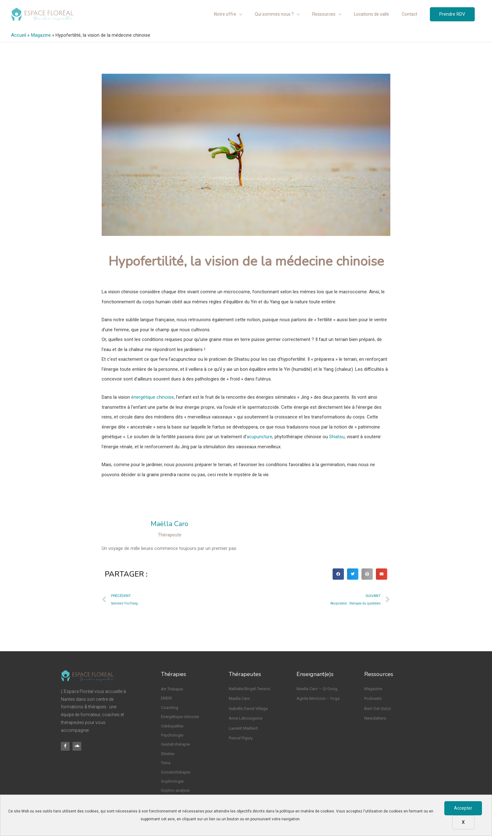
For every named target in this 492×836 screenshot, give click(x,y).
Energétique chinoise (180, 716)
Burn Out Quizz (377, 708)
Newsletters (375, 718)
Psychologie (172, 734)
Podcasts (373, 698)
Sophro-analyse (175, 790)
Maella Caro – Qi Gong (317, 688)
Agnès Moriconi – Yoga (318, 698)
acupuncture (259, 436)
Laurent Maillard (243, 728)
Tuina (165, 762)
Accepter (463, 808)
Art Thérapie (172, 688)
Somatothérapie (175, 771)
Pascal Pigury (241, 737)
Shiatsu (337, 436)
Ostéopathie (172, 725)
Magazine (373, 688)
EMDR (166, 697)
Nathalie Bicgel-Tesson (249, 688)
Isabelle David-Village (248, 708)
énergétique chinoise (152, 396)
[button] (338, 573)
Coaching (169, 707)
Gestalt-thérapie (175, 744)
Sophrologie (172, 781)
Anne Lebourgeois (245, 718)
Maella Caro (239, 698)
